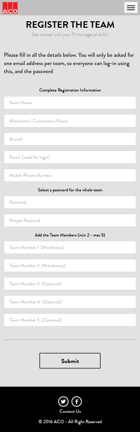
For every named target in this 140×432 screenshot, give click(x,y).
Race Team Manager (10, 8)
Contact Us (70, 411)
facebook (76, 401)
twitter (63, 401)
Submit (70, 361)
